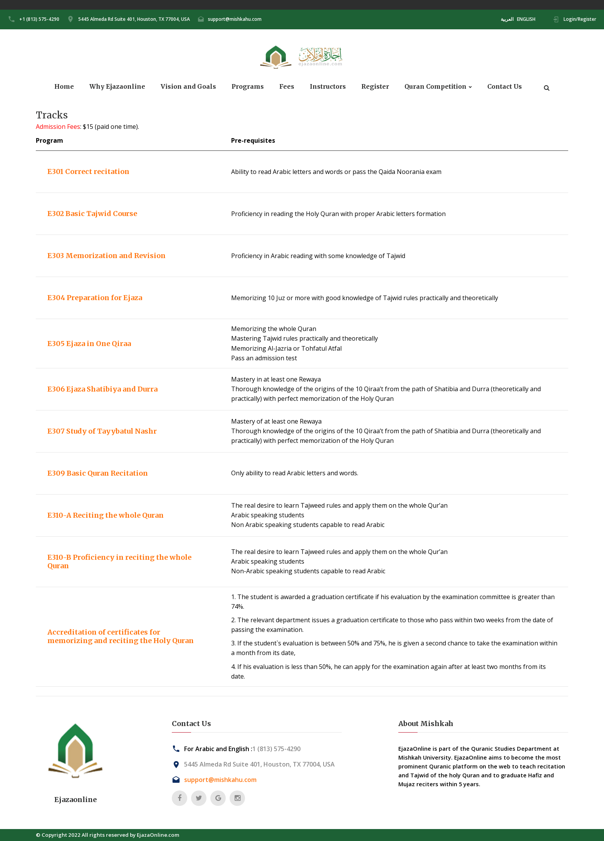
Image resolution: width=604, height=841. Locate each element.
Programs (248, 86)
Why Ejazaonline (117, 86)
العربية (507, 19)
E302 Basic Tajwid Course (92, 213)
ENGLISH (526, 19)
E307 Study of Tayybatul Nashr (102, 431)
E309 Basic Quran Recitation (97, 473)
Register (375, 86)
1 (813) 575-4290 (276, 749)
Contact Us (504, 86)
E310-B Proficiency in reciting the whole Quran (119, 561)
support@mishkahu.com (235, 19)
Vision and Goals (188, 86)
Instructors (328, 86)
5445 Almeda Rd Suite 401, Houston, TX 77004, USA (134, 19)
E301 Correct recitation (88, 171)
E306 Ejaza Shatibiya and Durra (102, 389)
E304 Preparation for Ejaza (94, 297)
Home (64, 86)
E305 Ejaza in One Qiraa (89, 343)
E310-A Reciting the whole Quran (105, 515)
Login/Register (580, 19)
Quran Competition (435, 86)
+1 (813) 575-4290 (39, 19)
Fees (286, 86)
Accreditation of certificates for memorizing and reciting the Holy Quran (120, 636)
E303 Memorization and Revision (106, 255)
